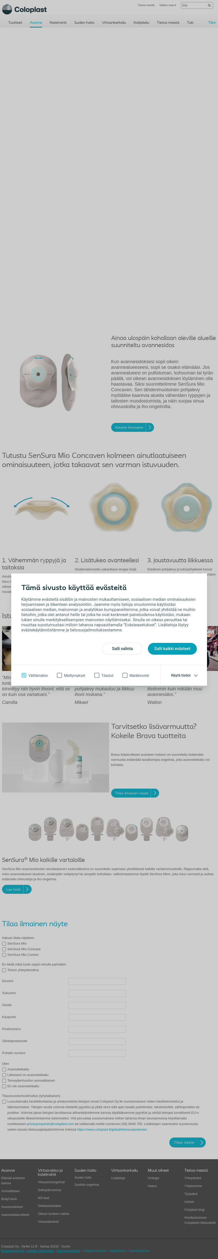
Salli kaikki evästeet (172, 648)
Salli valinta (122, 648)
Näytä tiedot (181, 675)
